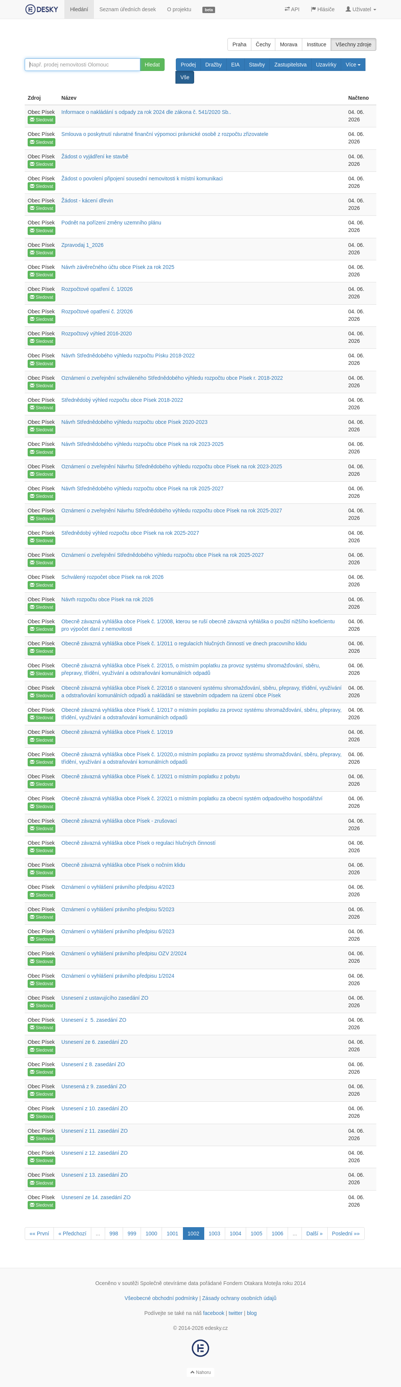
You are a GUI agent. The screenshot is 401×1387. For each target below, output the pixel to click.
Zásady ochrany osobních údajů (239, 1298)
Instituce (316, 44)
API (292, 9)
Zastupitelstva (290, 65)
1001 (172, 1233)
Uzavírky (326, 65)
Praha (239, 44)
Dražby (213, 65)
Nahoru (200, 1372)
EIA (235, 65)
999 (132, 1233)
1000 (151, 1233)
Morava (288, 44)
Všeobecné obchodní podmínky (161, 1298)
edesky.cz (216, 1328)
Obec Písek (41, 112)
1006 (277, 1233)
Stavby (257, 65)
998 (114, 1233)
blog (252, 1313)
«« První (39, 1233)
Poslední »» (346, 1233)
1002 (193, 1233)
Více (353, 65)
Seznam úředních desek (128, 9)
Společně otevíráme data (169, 1283)
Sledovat (41, 119)
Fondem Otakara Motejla (252, 1283)
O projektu (179, 9)
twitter (235, 1313)
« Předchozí (72, 1233)
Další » (314, 1233)
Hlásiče (323, 9)
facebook (213, 1313)
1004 (235, 1233)
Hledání (79, 9)
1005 (256, 1233)
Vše (184, 77)
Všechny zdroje (353, 44)
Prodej (188, 65)
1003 (214, 1233)
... (98, 1233)
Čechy (263, 44)
